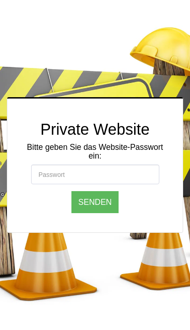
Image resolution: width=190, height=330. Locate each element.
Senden (95, 202)
